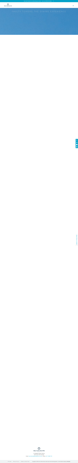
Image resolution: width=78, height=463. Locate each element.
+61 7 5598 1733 (49, 456)
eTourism (68, 461)
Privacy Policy (16, 461)
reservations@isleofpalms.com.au (35, 456)
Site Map (9, 461)
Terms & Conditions (25, 461)
